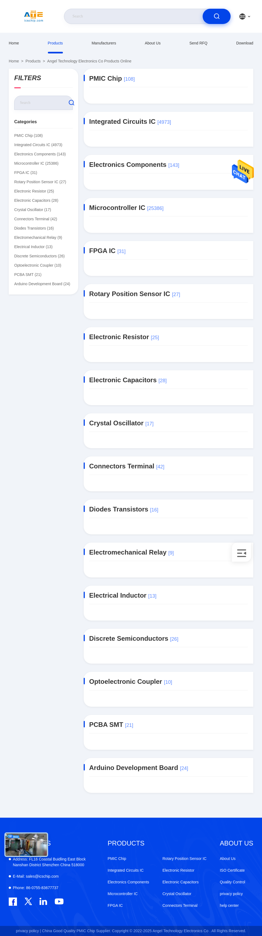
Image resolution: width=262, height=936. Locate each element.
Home (14, 43)
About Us (153, 43)
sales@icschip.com (36, 876)
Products (55, 43)
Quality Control (232, 882)
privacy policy (231, 894)
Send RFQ (198, 43)
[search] (217, 16)
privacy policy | (28, 931)
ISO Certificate (232, 870)
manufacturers (104, 43)
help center (229, 905)
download (244, 43)
